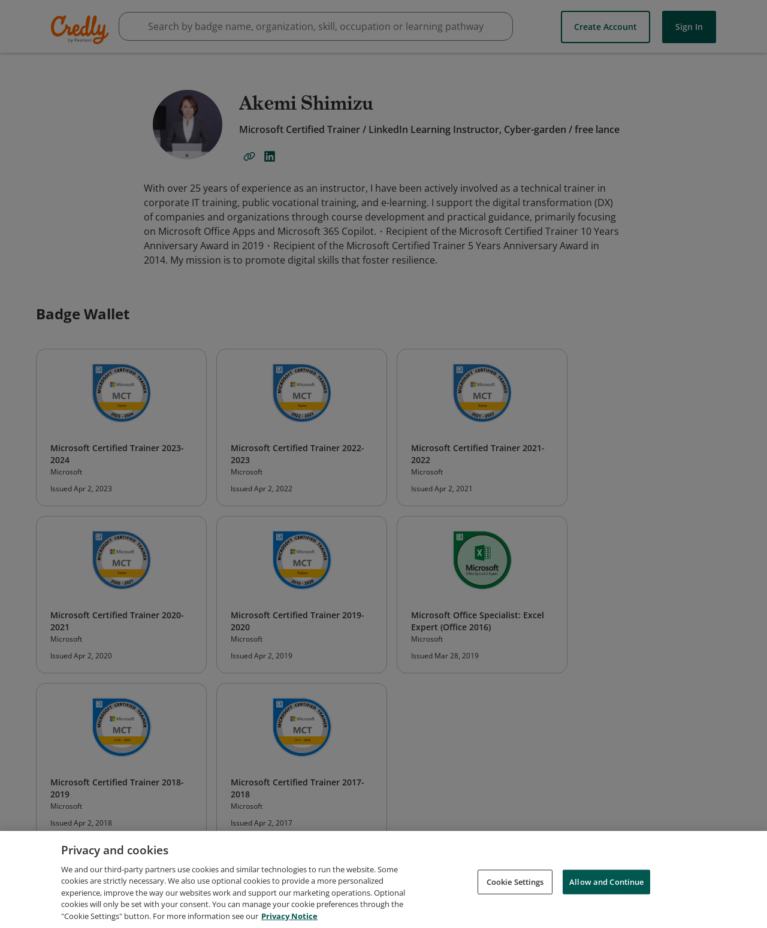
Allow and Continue (606, 885)
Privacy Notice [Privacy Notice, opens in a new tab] (289, 920)
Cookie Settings (515, 885)
